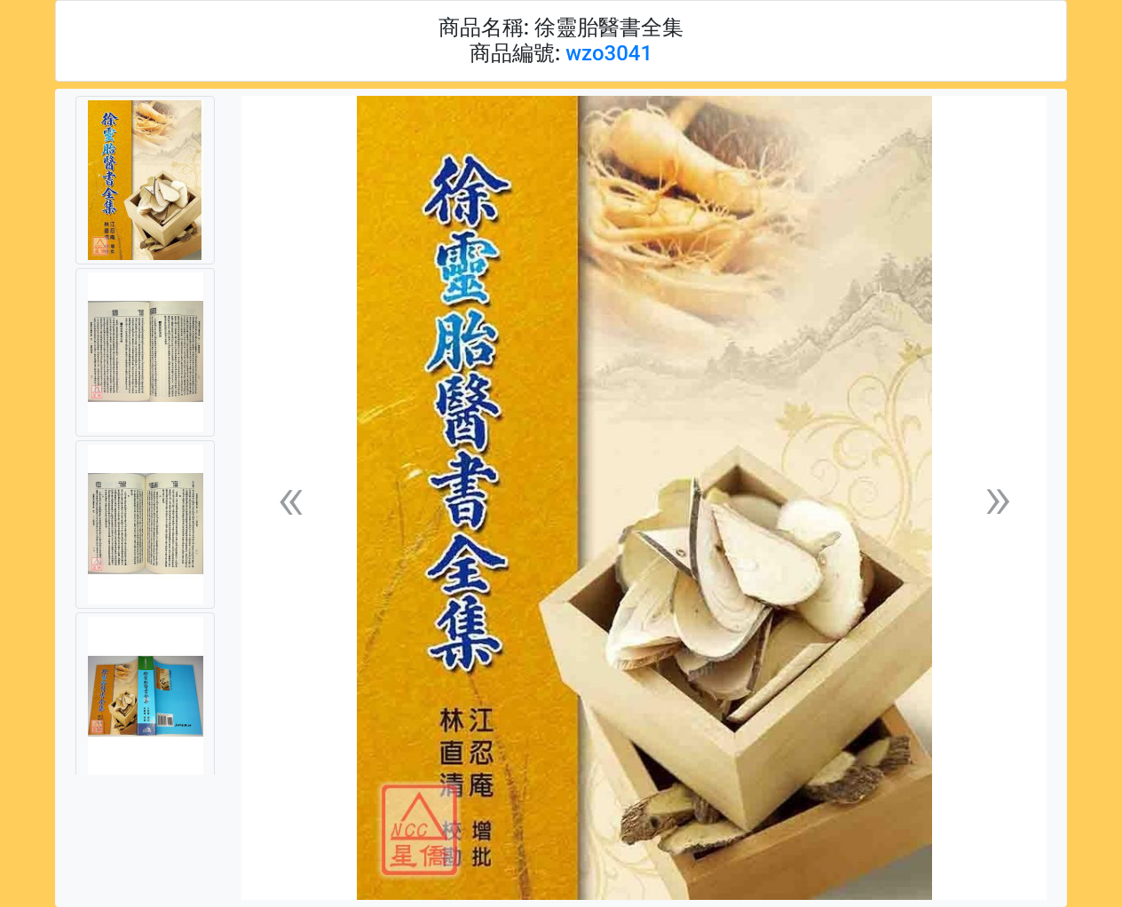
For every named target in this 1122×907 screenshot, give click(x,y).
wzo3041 (608, 53)
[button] (290, 498)
